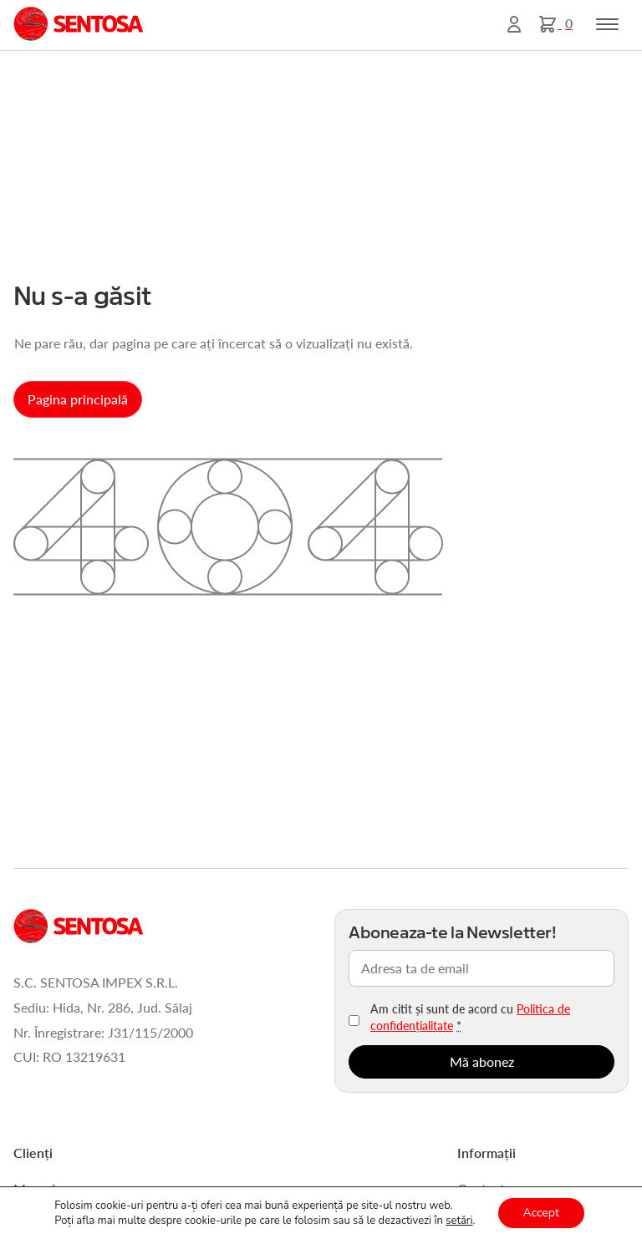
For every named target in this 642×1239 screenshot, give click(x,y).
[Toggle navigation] (607, 24)
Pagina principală (78, 399)
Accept (541, 1213)
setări (459, 1220)
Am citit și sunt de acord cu (470, 1016)
